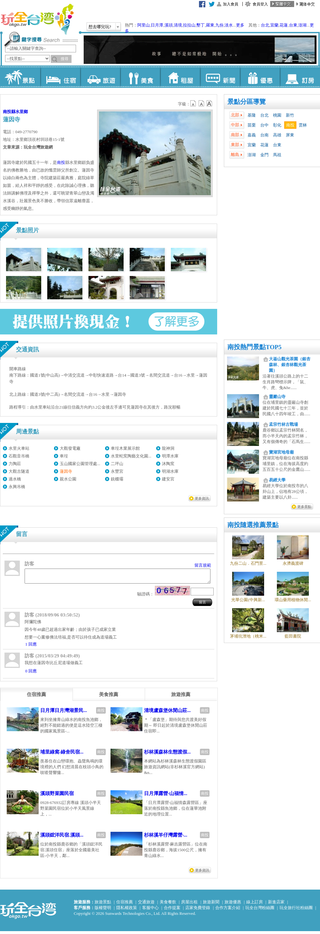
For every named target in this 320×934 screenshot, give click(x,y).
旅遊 (100, 76)
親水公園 (68, 479)
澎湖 (302, 25)
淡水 (229, 25)
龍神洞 (168, 448)
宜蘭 (274, 25)
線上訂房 (254, 904)
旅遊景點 (103, 904)
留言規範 (202, 565)
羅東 (210, 25)
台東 (293, 25)
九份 (219, 25)
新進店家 (276, 904)
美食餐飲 (168, 904)
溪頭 (168, 25)
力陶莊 (15, 463)
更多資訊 (202, 498)
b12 (193, 103)
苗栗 (252, 125)
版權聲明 (103, 910)
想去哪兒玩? (99, 26)
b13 (201, 103)
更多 (240, 25)
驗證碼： (145, 596)
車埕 (64, 456)
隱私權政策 (126, 910)
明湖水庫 (170, 471)
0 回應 (31, 673)
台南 (264, 135)
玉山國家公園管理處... (80, 463)
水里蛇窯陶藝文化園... (131, 456)
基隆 (252, 115)
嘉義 (252, 135)
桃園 (277, 115)
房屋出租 (189, 904)
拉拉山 (189, 25)
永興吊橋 (17, 486)
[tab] (36, 697)
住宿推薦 (124, 904)
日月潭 (157, 25)
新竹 (290, 115)
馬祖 (277, 154)
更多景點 (304, 507)
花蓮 (283, 25)
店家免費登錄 (197, 910)
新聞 (220, 76)
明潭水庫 (170, 456)
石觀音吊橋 (19, 456)
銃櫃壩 (117, 479)
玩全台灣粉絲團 (259, 910)
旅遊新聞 (211, 904)
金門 (264, 154)
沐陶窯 (168, 463)
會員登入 (260, 4)
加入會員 (230, 4)
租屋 (180, 76)
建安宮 (168, 479)
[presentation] (36, 697)
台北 (265, 25)
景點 (20, 76)
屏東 (290, 135)
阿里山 (143, 25)
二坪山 (117, 463)
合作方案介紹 (227, 910)
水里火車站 (19, 448)
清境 (178, 25)
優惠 (260, 76)
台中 (264, 125)
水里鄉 (21, 111)
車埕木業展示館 (125, 448)
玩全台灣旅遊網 (37, 19)
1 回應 (31, 647)
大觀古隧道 (19, 471)
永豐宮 (117, 471)
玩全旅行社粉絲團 (296, 910)
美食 (140, 76)
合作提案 (172, 910)
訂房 (300, 76)
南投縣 (9, 111)
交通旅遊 (146, 904)
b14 (209, 103)
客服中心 (150, 910)
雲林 (303, 125)
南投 (290, 125)
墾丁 (200, 25)
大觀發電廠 (70, 448)
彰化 (277, 125)
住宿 (60, 76)
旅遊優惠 (233, 904)
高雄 (277, 135)
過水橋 (15, 479)
